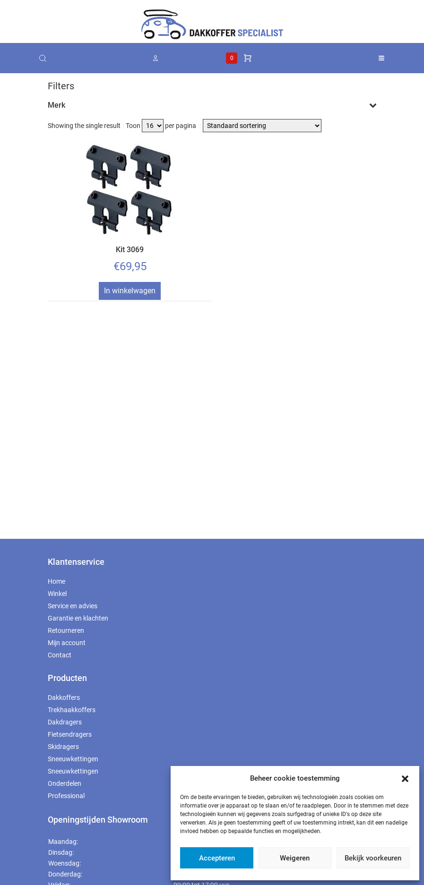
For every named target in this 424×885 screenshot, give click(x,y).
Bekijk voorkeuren (373, 858)
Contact (59, 655)
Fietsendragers (70, 734)
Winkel (57, 593)
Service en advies (72, 606)
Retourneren (66, 630)
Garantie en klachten (78, 618)
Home (56, 581)
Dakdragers (65, 722)
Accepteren (217, 858)
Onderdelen (64, 783)
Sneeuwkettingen (73, 759)
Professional (66, 796)
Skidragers (63, 746)
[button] (405, 778)
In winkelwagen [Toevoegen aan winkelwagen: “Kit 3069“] (130, 290)
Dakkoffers (64, 697)
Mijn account (67, 643)
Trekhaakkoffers (71, 710)
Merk (212, 105)
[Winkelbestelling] (262, 125)
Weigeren (295, 858)
